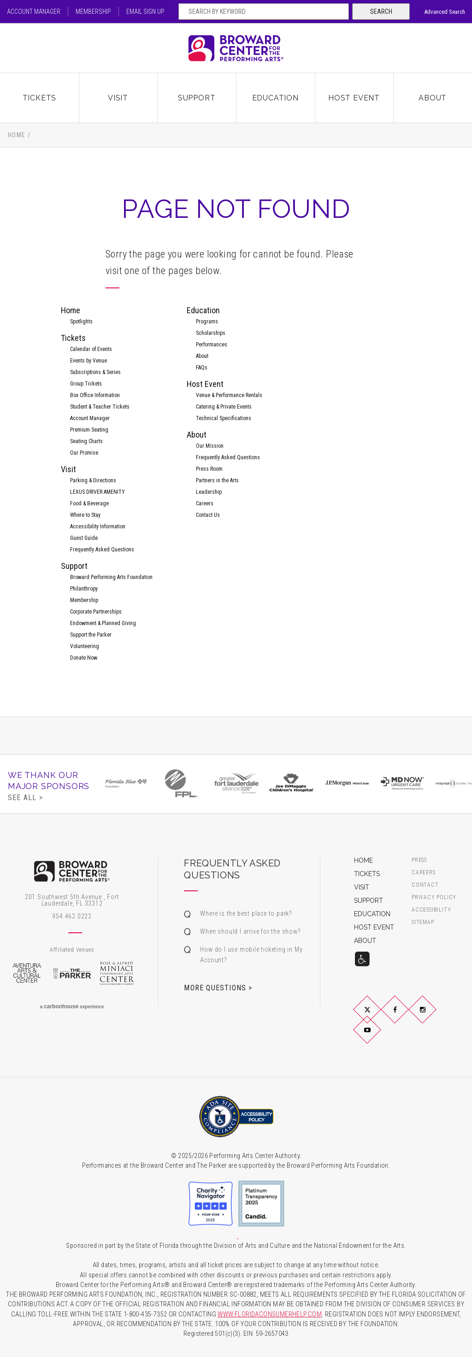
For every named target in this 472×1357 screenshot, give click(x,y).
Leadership (209, 492)
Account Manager (33, 11)
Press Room (209, 469)
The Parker (72, 973)
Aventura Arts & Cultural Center (27, 973)
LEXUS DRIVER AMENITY (97, 492)
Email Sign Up (145, 11)
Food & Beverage (89, 503)
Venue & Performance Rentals (229, 395)
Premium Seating (89, 430)
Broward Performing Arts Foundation (111, 577)
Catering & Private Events (224, 407)
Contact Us (208, 515)
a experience (72, 1006)
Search (381, 11)
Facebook (405, 1017)
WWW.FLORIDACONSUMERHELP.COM (270, 1314)
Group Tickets (86, 383)
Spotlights (81, 321)
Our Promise (84, 453)
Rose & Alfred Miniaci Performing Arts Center (117, 973)
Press (419, 860)
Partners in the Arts (217, 480)
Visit (118, 98)
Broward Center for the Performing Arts (236, 48)
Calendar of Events (91, 349)
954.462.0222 (72, 916)
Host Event (354, 98)
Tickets (40, 98)
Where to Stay (85, 515)
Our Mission (210, 446)
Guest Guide (84, 538)
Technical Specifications (223, 418)
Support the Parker (91, 635)
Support (197, 98)
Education (275, 98)
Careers (204, 503)
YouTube (378, 1037)
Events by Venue (88, 360)
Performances (211, 344)
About (433, 98)
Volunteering (84, 646)
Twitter (378, 1017)
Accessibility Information (97, 526)
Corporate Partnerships (96, 611)
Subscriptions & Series (95, 372)
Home (17, 135)
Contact (425, 885)
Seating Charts (86, 441)
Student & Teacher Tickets (100, 407)
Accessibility (431, 910)
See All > (25, 797)
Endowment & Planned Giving (103, 623)
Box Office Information (95, 395)
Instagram (433, 1017)
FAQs (201, 367)
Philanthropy (84, 588)
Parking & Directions (93, 480)
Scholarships (210, 333)
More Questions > (218, 987)
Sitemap (423, 922)
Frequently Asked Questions (102, 549)
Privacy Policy (434, 898)
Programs (207, 321)
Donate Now (83, 658)
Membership (93, 11)
